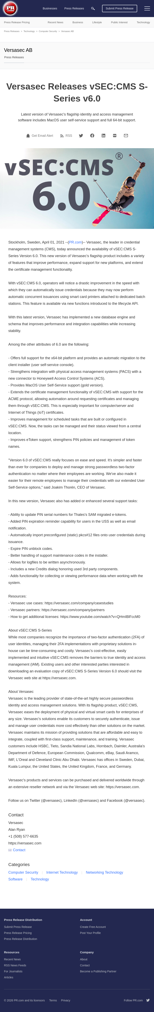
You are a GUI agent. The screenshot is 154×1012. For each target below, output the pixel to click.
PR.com (75, 242)
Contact (16, 850)
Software (15, 879)
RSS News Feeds (15, 965)
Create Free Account (93, 927)
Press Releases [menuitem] (74, 8)
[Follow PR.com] (146, 1000)
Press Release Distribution (20, 939)
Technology (29, 31)
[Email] (126, 135)
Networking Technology (104, 872)
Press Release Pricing (18, 933)
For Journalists (13, 971)
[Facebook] (92, 135)
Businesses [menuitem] (50, 8)
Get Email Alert (42, 135)
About (83, 959)
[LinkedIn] (103, 135)
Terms (53, 1000)
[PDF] (114, 135)
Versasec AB (67, 31)
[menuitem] (93, 8)
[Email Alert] (29, 135)
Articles (8, 977)
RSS (69, 135)
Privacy (65, 1000)
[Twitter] (81, 135)
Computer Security (48, 31)
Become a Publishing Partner (98, 971)
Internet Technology (62, 872)
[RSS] (63, 135)
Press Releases (11, 31)
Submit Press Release (120, 8)
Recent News (12, 959)
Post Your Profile (90, 933)
